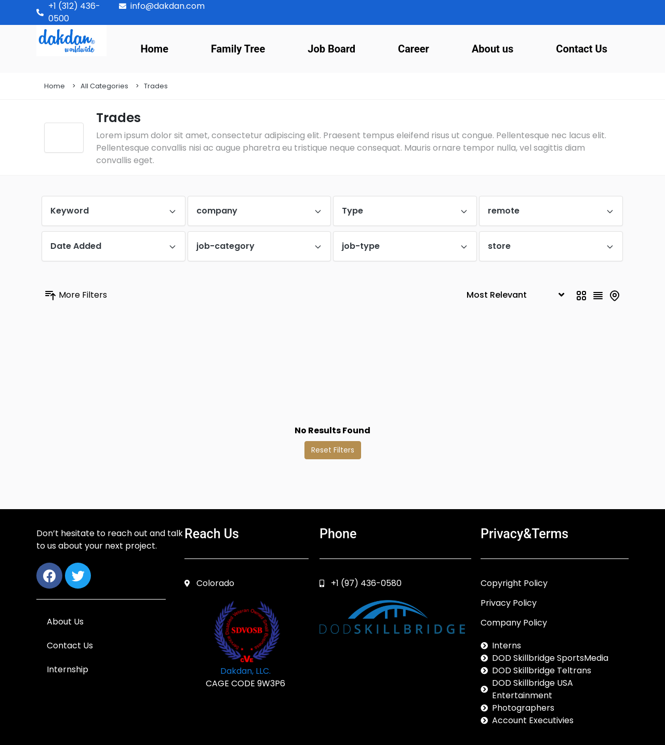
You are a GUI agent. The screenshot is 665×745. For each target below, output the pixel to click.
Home (154, 49)
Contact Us (581, 49)
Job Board (331, 49)
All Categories (104, 86)
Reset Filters (332, 450)
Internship (67, 669)
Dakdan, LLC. (245, 671)
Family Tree (238, 49)
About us (492, 49)
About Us (65, 622)
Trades (156, 86)
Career (413, 49)
